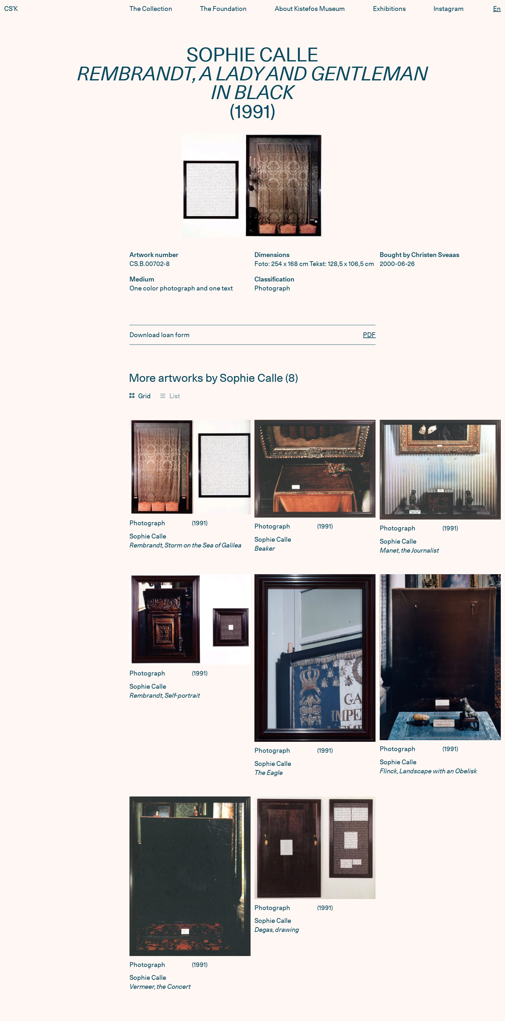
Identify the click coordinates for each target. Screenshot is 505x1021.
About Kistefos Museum (310, 8)
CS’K (11, 8)
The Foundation (223, 8)
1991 (200, 523)
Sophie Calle (147, 536)
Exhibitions (389, 8)
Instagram (449, 8)
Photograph (147, 523)
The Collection (150, 8)
